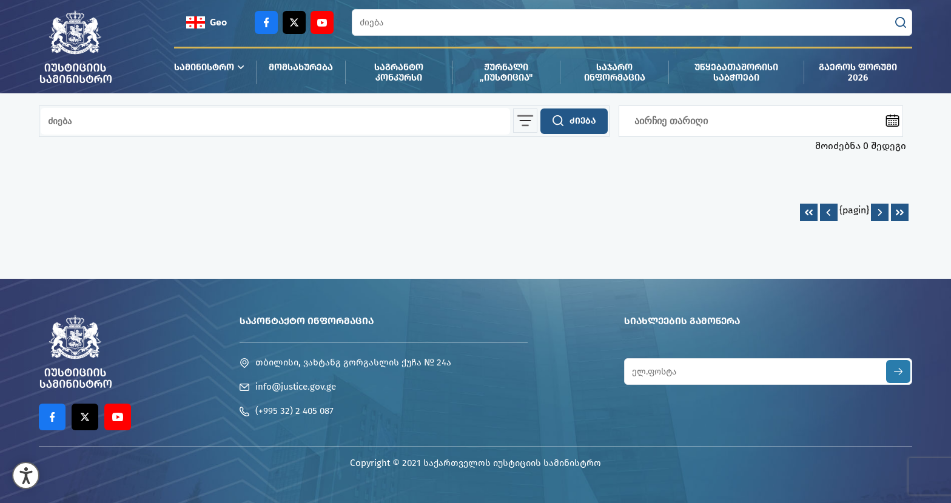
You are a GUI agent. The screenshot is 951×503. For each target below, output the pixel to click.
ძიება (574, 120)
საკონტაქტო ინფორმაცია (307, 321)
